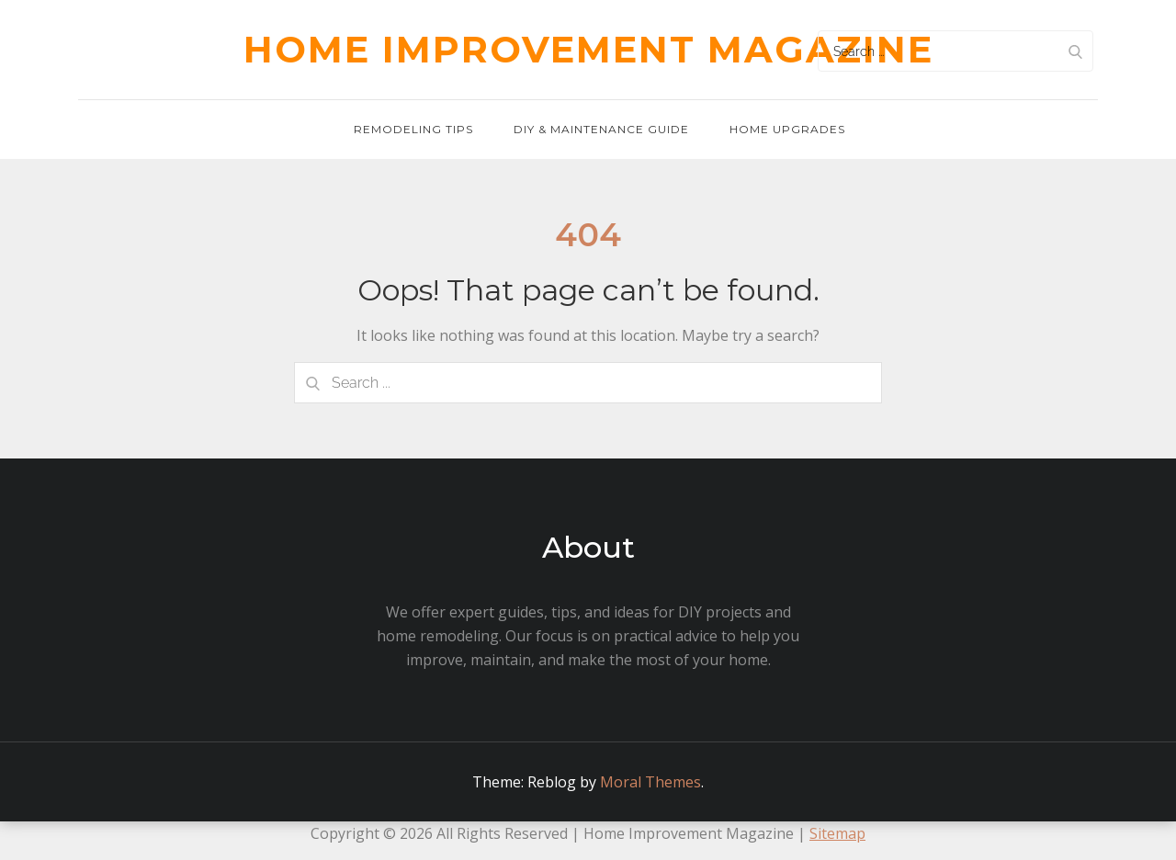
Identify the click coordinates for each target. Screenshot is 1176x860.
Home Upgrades (787, 129)
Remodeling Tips (413, 129)
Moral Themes (650, 782)
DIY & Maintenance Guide (601, 129)
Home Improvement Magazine (588, 49)
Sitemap (837, 833)
